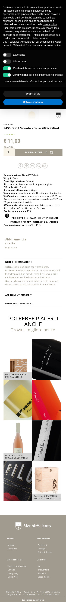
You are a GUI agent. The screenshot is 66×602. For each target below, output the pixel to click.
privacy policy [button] (28, 14)
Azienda (11, 545)
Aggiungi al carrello (39, 152)
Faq (39, 566)
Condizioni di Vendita (17, 566)
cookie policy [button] (50, 24)
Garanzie (11, 570)
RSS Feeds (42, 573)
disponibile (9, 134)
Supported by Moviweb (33, 600)
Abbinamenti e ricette (18, 243)
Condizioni (42, 545)
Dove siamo (12, 548)
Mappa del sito (43, 577)
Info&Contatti (43, 570)
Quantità (8, 147)
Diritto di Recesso (45, 552)
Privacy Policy (13, 573)
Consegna (42, 548)
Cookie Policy (13, 577)
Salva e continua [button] (33, 102)
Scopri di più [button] (33, 93)
